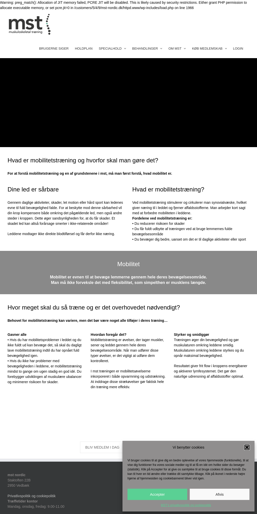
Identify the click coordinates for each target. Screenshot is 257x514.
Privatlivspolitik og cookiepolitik (31, 496)
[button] (246, 447)
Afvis (220, 494)
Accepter (157, 494)
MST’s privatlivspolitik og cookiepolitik (186, 505)
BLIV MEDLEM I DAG (102, 447)
